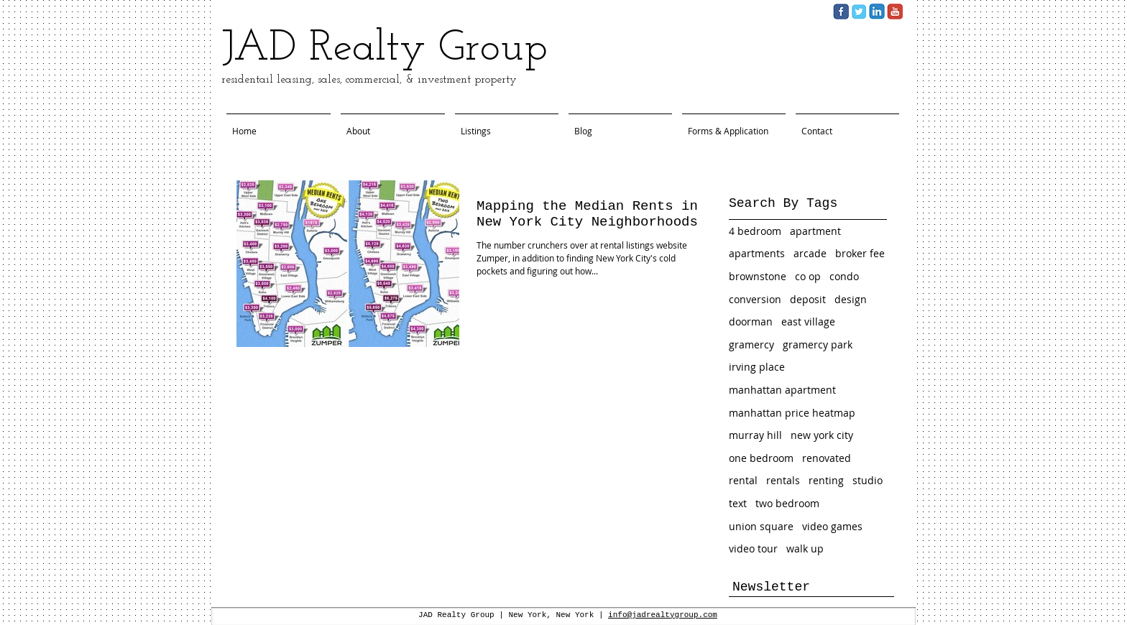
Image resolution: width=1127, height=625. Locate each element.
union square (761, 526)
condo (844, 276)
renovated (826, 458)
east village (808, 321)
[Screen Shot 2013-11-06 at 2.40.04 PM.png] (841, 11)
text (738, 503)
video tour (753, 548)
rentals (783, 480)
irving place (757, 367)
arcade (810, 253)
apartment (815, 231)
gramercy (751, 344)
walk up (805, 548)
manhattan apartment (782, 390)
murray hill (755, 435)
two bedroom (787, 503)
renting (826, 480)
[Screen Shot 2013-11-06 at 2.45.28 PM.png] (895, 11)
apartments (757, 253)
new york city (822, 435)
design (850, 299)
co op (808, 276)
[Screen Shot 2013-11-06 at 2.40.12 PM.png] (877, 11)
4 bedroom (755, 231)
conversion (755, 299)
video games (832, 526)
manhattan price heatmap (792, 413)
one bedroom (761, 458)
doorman (751, 321)
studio (867, 480)
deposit (808, 299)
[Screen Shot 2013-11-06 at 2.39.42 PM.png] (859, 11)
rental (743, 480)
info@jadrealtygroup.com (662, 615)
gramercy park (817, 344)
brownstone (757, 276)
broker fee (860, 253)
